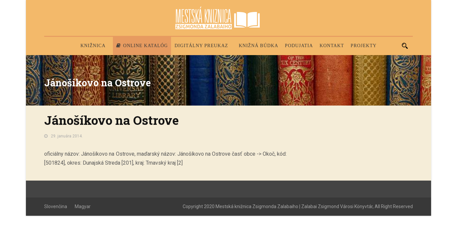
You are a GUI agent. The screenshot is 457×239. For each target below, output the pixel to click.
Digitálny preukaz (201, 45)
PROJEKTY (364, 45)
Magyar (83, 206)
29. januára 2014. (67, 136)
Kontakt (332, 45)
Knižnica (93, 45)
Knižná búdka (258, 45)
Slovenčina (55, 206)
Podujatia (299, 45)
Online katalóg (142, 45)
